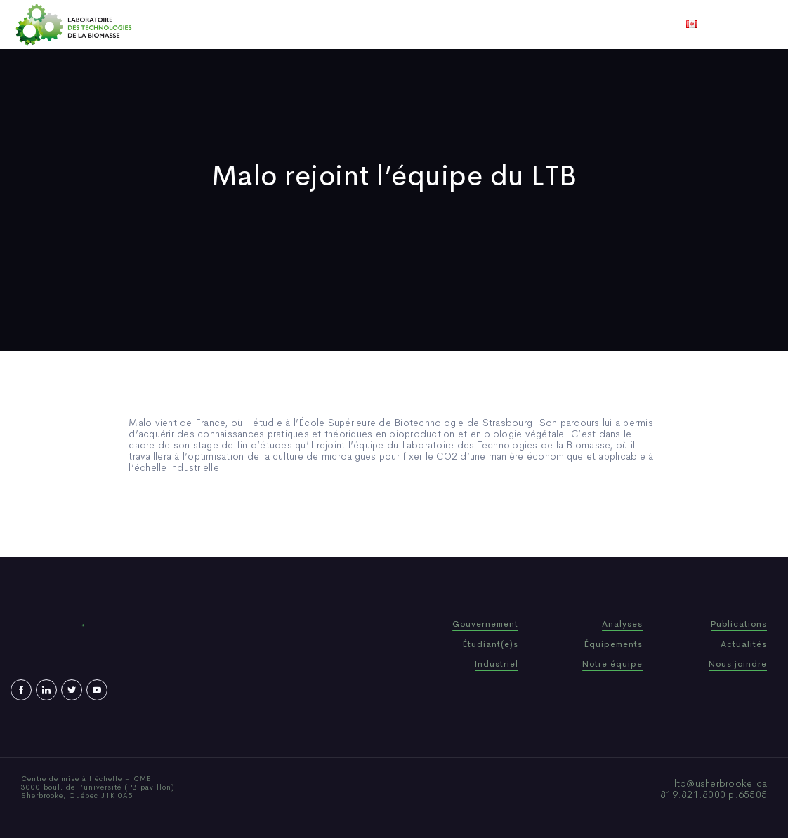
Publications (374, 24)
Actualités (446, 24)
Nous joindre (568, 24)
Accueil (206, 24)
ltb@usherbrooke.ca (721, 783)
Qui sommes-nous (284, 24)
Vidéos (504, 24)
